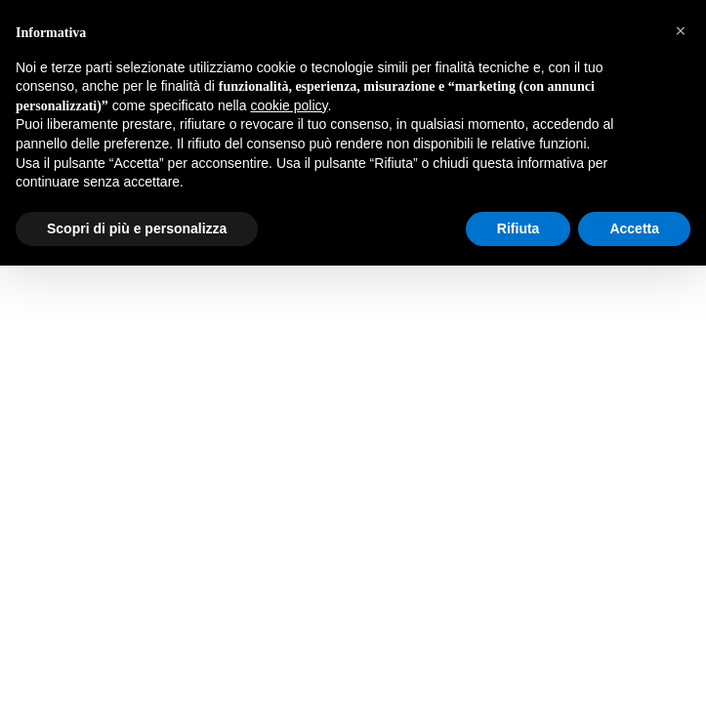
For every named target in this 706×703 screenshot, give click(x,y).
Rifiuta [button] (518, 228)
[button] (680, 31)
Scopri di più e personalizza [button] (137, 228)
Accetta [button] (634, 228)
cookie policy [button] (288, 105)
